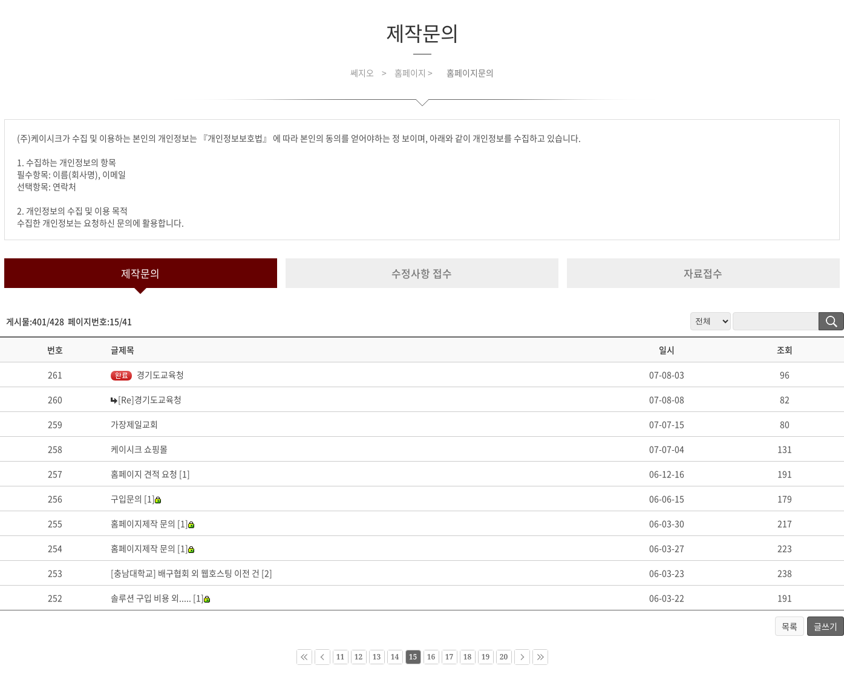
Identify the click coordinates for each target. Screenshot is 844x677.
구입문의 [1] (136, 498)
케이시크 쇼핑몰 (139, 449)
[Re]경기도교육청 (150, 399)
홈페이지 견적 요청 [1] (150, 474)
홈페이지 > (414, 73)
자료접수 (703, 273)
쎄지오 (362, 73)
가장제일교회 (134, 424)
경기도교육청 (147, 374)
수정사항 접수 (421, 273)
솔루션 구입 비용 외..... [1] (160, 598)
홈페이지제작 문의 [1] (152, 523)
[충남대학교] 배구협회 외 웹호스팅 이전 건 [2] (191, 573)
